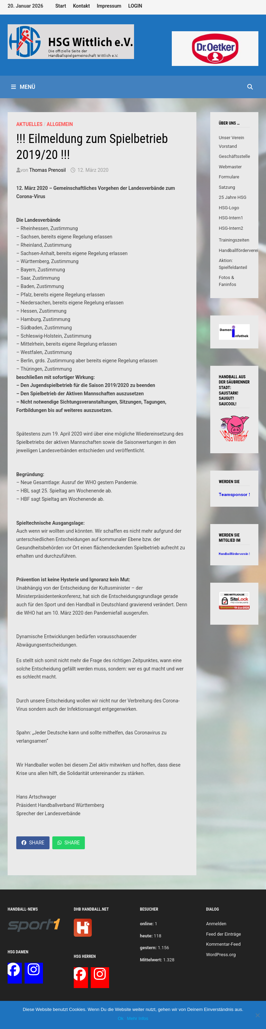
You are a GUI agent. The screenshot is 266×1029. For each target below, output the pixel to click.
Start (60, 6)
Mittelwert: (151, 959)
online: (146, 923)
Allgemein (60, 124)
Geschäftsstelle (234, 156)
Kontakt (81, 6)
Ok (121, 1018)
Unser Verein (231, 137)
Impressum (109, 6)
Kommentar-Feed (223, 944)
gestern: (148, 947)
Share (32, 842)
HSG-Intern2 (231, 228)
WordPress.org (221, 954)
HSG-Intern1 (231, 217)
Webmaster (230, 166)
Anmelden (216, 923)
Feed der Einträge (223, 934)
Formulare (229, 176)
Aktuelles (29, 124)
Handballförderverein (240, 250)
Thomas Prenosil (47, 170)
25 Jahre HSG (233, 197)
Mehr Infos (137, 1018)
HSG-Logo (229, 207)
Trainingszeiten (234, 240)
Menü (23, 87)
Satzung (227, 187)
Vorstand (228, 146)
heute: (146, 935)
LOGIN (135, 6)
